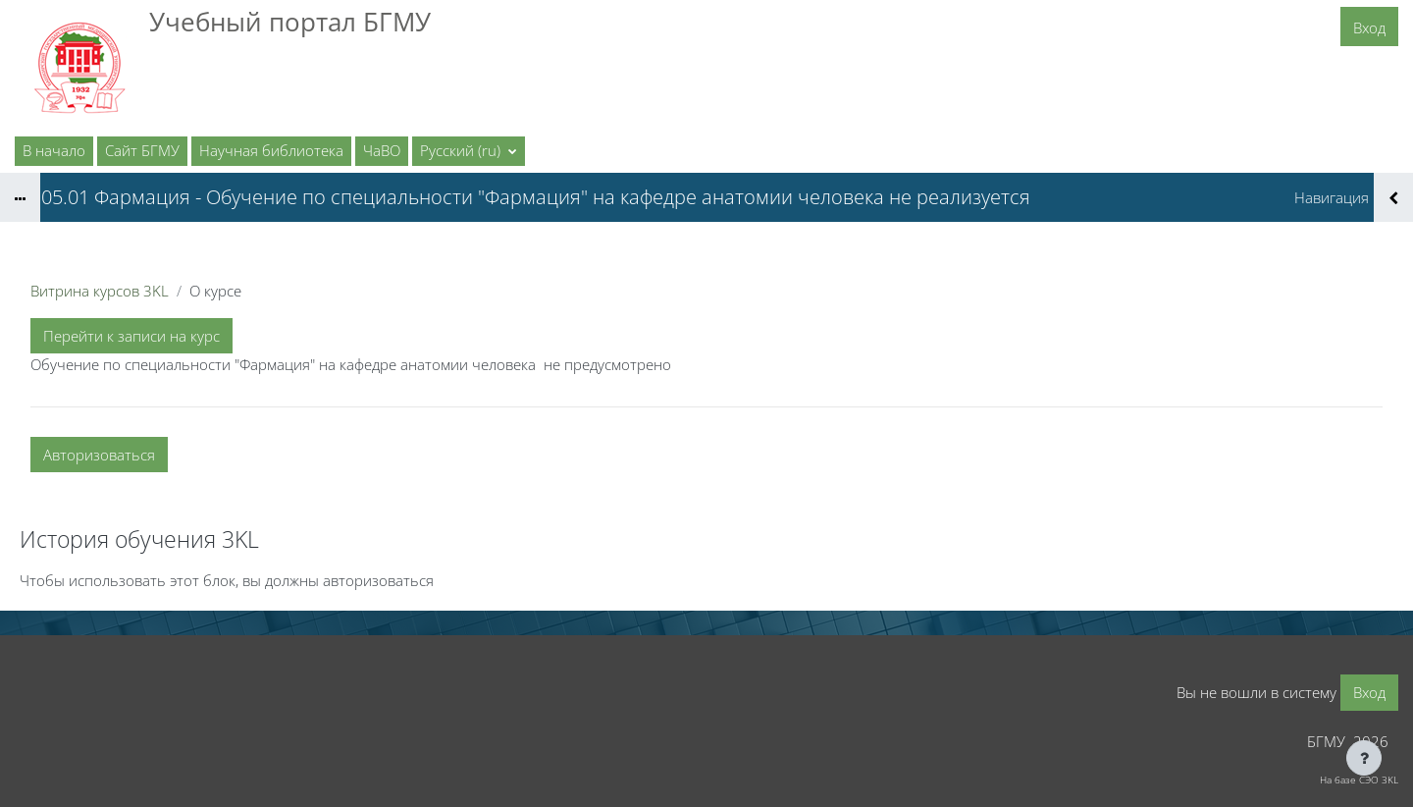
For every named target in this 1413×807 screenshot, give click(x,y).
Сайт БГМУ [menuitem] (142, 150)
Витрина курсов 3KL (99, 290)
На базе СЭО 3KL (1359, 779)
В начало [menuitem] (54, 150)
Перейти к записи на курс (131, 336)
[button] (468, 151)
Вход (1369, 27)
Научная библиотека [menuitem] (271, 150)
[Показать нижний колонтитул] (1364, 758)
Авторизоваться (99, 454)
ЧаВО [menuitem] (381, 150)
